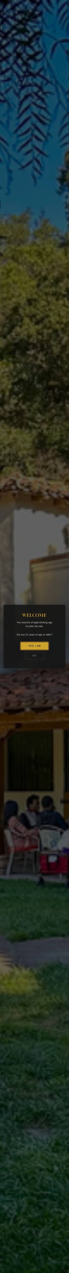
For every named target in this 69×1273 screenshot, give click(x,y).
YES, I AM (34, 646)
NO (34, 655)
